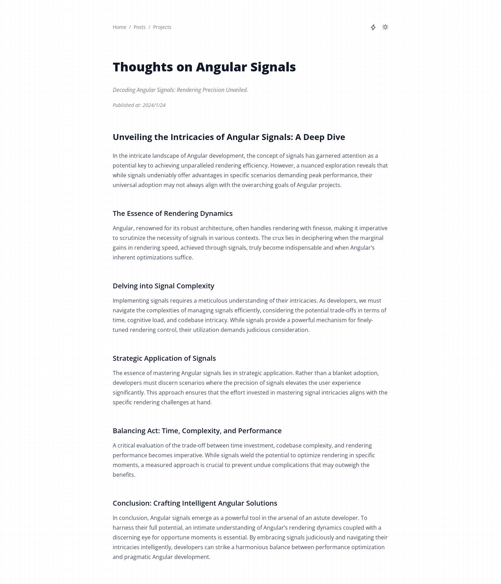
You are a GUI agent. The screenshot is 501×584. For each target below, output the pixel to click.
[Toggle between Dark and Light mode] (385, 27)
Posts (140, 27)
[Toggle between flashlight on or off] (373, 27)
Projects (162, 27)
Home (119, 27)
